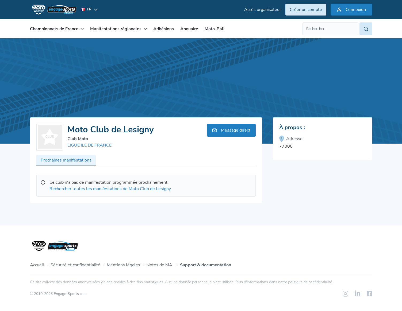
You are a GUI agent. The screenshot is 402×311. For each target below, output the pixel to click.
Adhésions (163, 29)
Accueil (37, 265)
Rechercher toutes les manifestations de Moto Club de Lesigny (110, 189)
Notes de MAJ (160, 265)
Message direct (231, 130)
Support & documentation (205, 265)
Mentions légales (123, 265)
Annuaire (189, 29)
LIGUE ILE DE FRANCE (89, 145)
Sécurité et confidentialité (75, 265)
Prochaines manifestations (66, 160)
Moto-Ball (215, 29)
